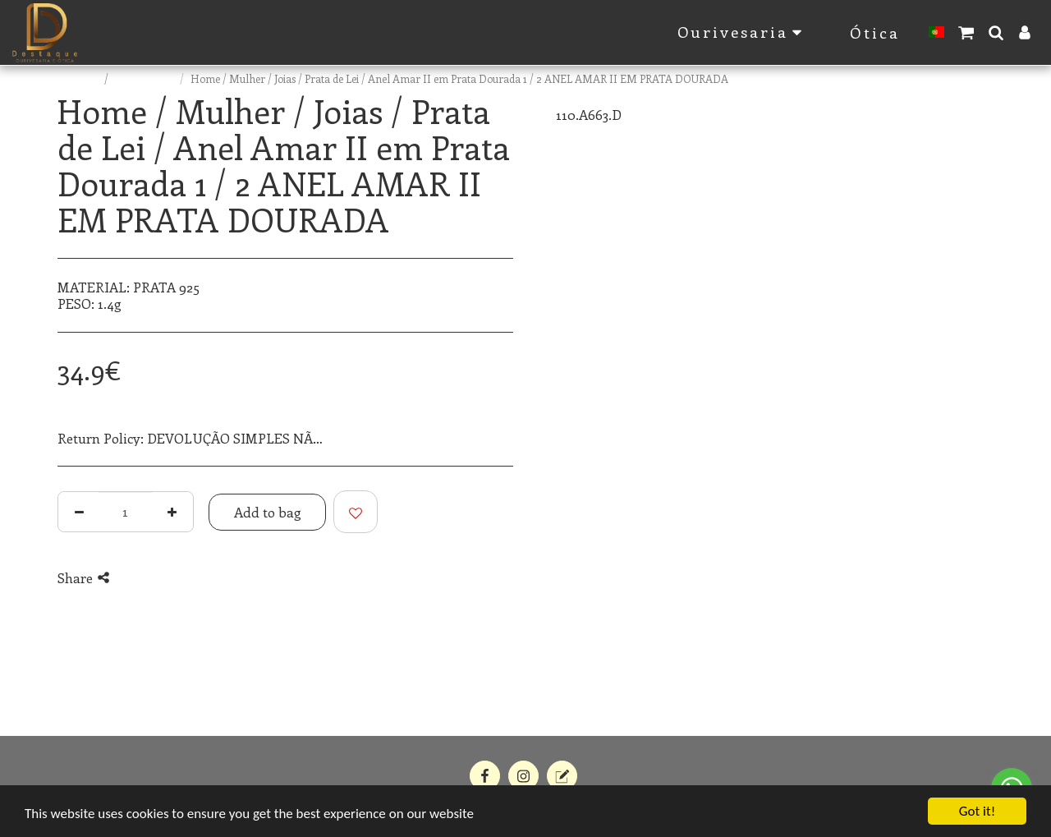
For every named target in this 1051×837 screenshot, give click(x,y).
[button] (966, 32)
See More (485, 438)
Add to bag (267, 512)
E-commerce (145, 78)
